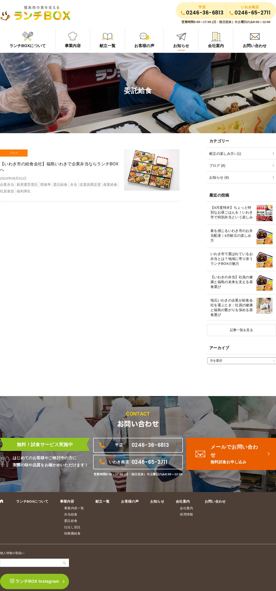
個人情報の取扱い (12, 553)
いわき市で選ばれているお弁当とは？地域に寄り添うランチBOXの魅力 (231, 258)
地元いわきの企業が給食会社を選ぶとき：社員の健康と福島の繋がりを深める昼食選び (231, 307)
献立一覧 (107, 46)
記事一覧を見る (241, 330)
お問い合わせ (215, 501)
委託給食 (70, 521)
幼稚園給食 (72, 533)
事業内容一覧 (74, 508)
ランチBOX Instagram (34, 581)
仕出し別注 (72, 527)
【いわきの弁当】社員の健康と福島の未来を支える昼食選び (231, 282)
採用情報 (186, 514)
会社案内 (216, 46)
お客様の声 (144, 46)
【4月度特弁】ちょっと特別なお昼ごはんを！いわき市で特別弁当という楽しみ (231, 212)
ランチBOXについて (27, 46)
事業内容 (73, 46)
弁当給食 (70, 514)
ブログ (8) (217, 165)
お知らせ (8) (219, 177)
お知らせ (181, 46)
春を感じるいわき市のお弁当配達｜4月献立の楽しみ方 (231, 235)
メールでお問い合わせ (236, 454)
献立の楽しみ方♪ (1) (225, 153)
